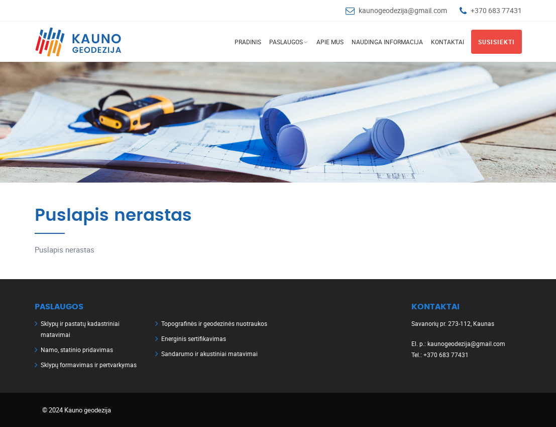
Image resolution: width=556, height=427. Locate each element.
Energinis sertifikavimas (193, 338)
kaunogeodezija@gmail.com (403, 10)
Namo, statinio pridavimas (77, 350)
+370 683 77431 (496, 10)
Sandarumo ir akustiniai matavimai (209, 354)
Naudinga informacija (387, 42)
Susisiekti (496, 42)
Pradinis (248, 42)
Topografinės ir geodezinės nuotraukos (214, 323)
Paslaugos (286, 42)
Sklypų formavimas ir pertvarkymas (89, 365)
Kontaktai (447, 42)
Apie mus (330, 42)
